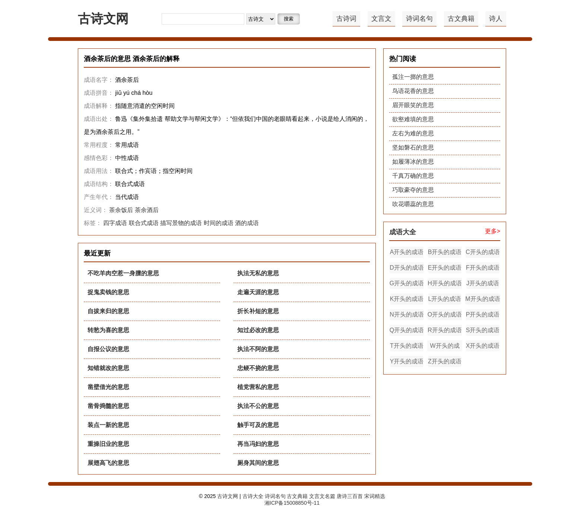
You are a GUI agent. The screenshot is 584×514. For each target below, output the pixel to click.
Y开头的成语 (407, 361)
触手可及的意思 (258, 425)
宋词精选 (374, 496)
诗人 (495, 18)
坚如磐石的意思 (413, 147)
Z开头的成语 (444, 361)
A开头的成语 (407, 252)
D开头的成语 (407, 267)
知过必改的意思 (258, 330)
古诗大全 (252, 496)
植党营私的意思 (258, 387)
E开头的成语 (445, 267)
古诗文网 (103, 19)
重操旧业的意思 (108, 444)
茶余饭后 (121, 210)
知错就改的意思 (108, 368)
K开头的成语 (407, 299)
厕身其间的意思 (258, 463)
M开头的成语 (482, 299)
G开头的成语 (407, 283)
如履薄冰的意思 (413, 161)
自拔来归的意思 (108, 311)
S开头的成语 (483, 330)
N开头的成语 (407, 314)
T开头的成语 (406, 346)
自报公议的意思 (108, 349)
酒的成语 (247, 223)
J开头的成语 (482, 283)
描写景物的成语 (181, 223)
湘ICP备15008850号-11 (292, 503)
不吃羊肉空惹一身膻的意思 (123, 273)
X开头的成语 (483, 346)
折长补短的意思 (258, 311)
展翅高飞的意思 (108, 463)
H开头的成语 (445, 283)
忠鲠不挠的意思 (258, 368)
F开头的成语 (482, 267)
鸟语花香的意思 (413, 91)
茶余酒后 (147, 210)
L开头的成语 (444, 299)
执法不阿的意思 (258, 349)
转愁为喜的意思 (108, 330)
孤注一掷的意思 (413, 77)
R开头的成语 (445, 330)
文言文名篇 (322, 496)
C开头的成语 (483, 252)
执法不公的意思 (258, 406)
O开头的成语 (445, 314)
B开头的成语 (445, 252)
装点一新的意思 (108, 425)
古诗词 (346, 18)
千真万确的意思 (413, 176)
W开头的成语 (444, 347)
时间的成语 (219, 223)
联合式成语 (144, 223)
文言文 (381, 18)
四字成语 (115, 223)
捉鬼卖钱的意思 (108, 292)
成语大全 (402, 232)
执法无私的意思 (258, 273)
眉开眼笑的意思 (413, 105)
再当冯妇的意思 (258, 444)
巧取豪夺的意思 (413, 190)
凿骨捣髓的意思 (108, 406)
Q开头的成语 (407, 330)
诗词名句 (419, 18)
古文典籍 (461, 18)
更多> (492, 231)
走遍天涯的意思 (258, 292)
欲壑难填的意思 (413, 119)
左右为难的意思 (413, 133)
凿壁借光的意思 (108, 387)
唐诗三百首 (350, 496)
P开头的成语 (483, 314)
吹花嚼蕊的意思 (413, 204)
